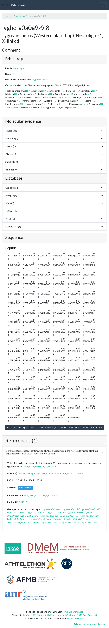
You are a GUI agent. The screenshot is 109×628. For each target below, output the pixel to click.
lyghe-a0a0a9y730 (68, 515)
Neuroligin (18, 68)
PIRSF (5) (10, 218)
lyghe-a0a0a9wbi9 (30, 522)
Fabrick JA (51, 473)
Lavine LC (81, 473)
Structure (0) (11, 138)
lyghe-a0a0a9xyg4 (70, 522)
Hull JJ (22, 473)
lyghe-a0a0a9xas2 (57, 512)
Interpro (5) (11, 195)
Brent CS (61, 473)
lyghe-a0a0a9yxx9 (55, 519)
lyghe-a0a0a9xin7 (29, 515)
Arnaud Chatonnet (74, 611)
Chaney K (30, 473)
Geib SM (41, 473)
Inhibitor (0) (11, 169)
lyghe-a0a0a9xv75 (50, 522)
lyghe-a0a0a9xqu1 (49, 515)
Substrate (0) (11, 161)
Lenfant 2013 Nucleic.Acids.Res (38, 615)
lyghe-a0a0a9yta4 (36, 519)
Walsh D (71, 473)
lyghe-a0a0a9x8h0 (37, 512)
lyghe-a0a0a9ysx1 (16, 519)
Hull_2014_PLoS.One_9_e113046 (40, 466)
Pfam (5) (9, 203)
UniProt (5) (11, 211)
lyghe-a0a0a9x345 (91, 509)
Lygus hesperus (40, 79)
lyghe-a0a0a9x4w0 (16, 512)
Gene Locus (19, 16)
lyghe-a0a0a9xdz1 (76, 512)
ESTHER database (13, 5)
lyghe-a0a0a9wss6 (51, 509)
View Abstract (25, 488)
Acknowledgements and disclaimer (90, 624)
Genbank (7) (11, 187)
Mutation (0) (11, 130)
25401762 (24, 502)
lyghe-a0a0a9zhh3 (90, 522)
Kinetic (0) (10, 146)
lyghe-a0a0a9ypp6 (89, 515)
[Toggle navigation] (103, 5)
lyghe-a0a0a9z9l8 (75, 519)
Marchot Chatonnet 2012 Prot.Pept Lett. (77, 615)
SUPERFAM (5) (13, 226)
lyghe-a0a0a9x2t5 (71, 509)
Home (7, 16)
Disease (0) (11, 154)
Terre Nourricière (75, 618)
